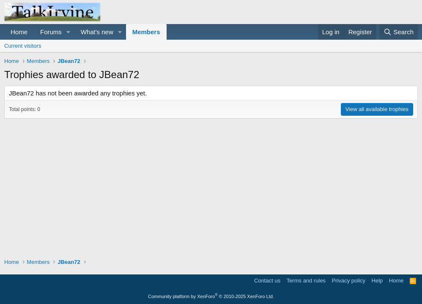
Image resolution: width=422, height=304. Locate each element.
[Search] (398, 32)
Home (19, 31)
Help (377, 280)
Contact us (267, 280)
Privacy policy (348, 280)
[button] (68, 32)
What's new (97, 31)
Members (146, 31)
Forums (51, 31)
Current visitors (22, 46)
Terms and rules (306, 280)
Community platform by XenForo (211, 296)
